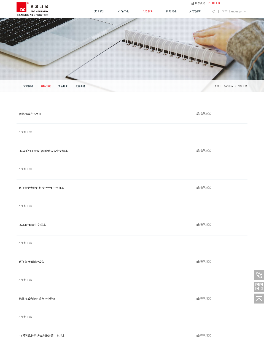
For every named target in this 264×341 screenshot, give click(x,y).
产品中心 (123, 11)
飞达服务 (147, 11)
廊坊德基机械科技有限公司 (51, 325)
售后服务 (63, 86)
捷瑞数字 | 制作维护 (120, 325)
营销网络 (28, 86)
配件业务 (80, 86)
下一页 (223, 268)
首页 (216, 86)
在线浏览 (203, 114)
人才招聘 (195, 11)
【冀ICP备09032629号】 (94, 325)
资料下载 (46, 86)
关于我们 (100, 11)
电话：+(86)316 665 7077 (31, 318)
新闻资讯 (171, 11)
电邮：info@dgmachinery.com (93, 318)
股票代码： (207, 3)
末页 (239, 268)
